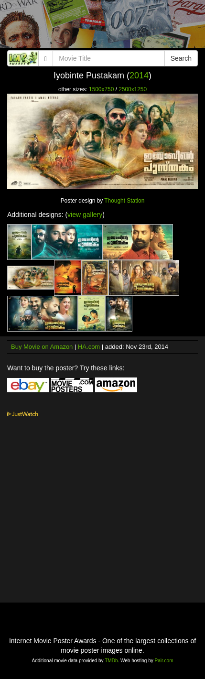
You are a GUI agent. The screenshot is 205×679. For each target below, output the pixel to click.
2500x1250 (133, 89)
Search (181, 58)
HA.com (89, 346)
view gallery (84, 214)
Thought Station (124, 200)
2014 (139, 75)
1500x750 (101, 89)
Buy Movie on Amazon (42, 346)
